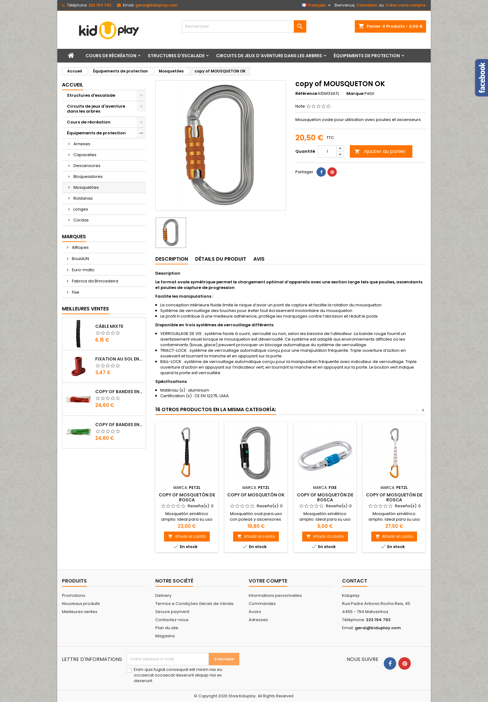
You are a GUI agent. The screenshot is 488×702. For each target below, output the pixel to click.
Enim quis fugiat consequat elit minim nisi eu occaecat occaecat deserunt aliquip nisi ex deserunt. (178, 675)
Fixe (75, 292)
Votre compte (268, 580)
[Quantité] (327, 151)
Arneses (81, 144)
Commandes (262, 604)
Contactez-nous (172, 620)
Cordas (81, 220)
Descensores (87, 166)
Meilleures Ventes (85, 308)
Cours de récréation (111, 56)
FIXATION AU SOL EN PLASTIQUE (119, 358)
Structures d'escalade (176, 56)
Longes (80, 209)
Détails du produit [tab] (220, 259)
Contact (354, 580)
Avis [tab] (259, 259)
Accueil (72, 84)
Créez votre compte (405, 5)
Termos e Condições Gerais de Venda (194, 604)
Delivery (163, 595)
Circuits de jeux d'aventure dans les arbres (269, 56)
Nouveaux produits (81, 604)
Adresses (258, 620)
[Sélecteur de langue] (317, 5)
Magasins (165, 636)
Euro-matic (83, 270)
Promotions (73, 595)
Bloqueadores (88, 176)
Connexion (366, 5)
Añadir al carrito (187, 536)
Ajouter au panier (380, 151)
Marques (74, 236)
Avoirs (255, 612)
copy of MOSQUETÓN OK (255, 495)
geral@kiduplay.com (156, 5)
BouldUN (80, 259)
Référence (306, 93)
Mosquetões (86, 187)
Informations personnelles (275, 595)
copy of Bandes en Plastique (119, 391)
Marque (355, 93)
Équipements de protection (367, 56)
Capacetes (84, 155)
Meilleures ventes (79, 612)
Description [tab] (171, 259)
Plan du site (166, 628)
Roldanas (83, 198)
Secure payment (172, 612)
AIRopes (80, 247)
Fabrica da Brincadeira (94, 281)
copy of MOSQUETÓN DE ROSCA (187, 497)
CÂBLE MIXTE (109, 326)
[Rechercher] (244, 26)
